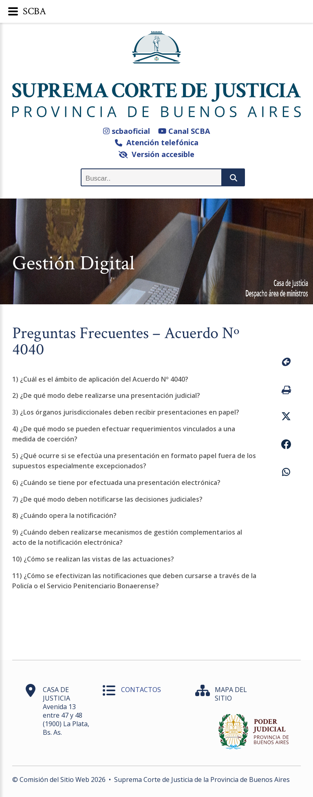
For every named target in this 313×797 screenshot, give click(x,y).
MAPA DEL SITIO (231, 694)
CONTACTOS (141, 689)
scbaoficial (126, 131)
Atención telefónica (156, 142)
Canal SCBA (184, 131)
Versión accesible (157, 154)
